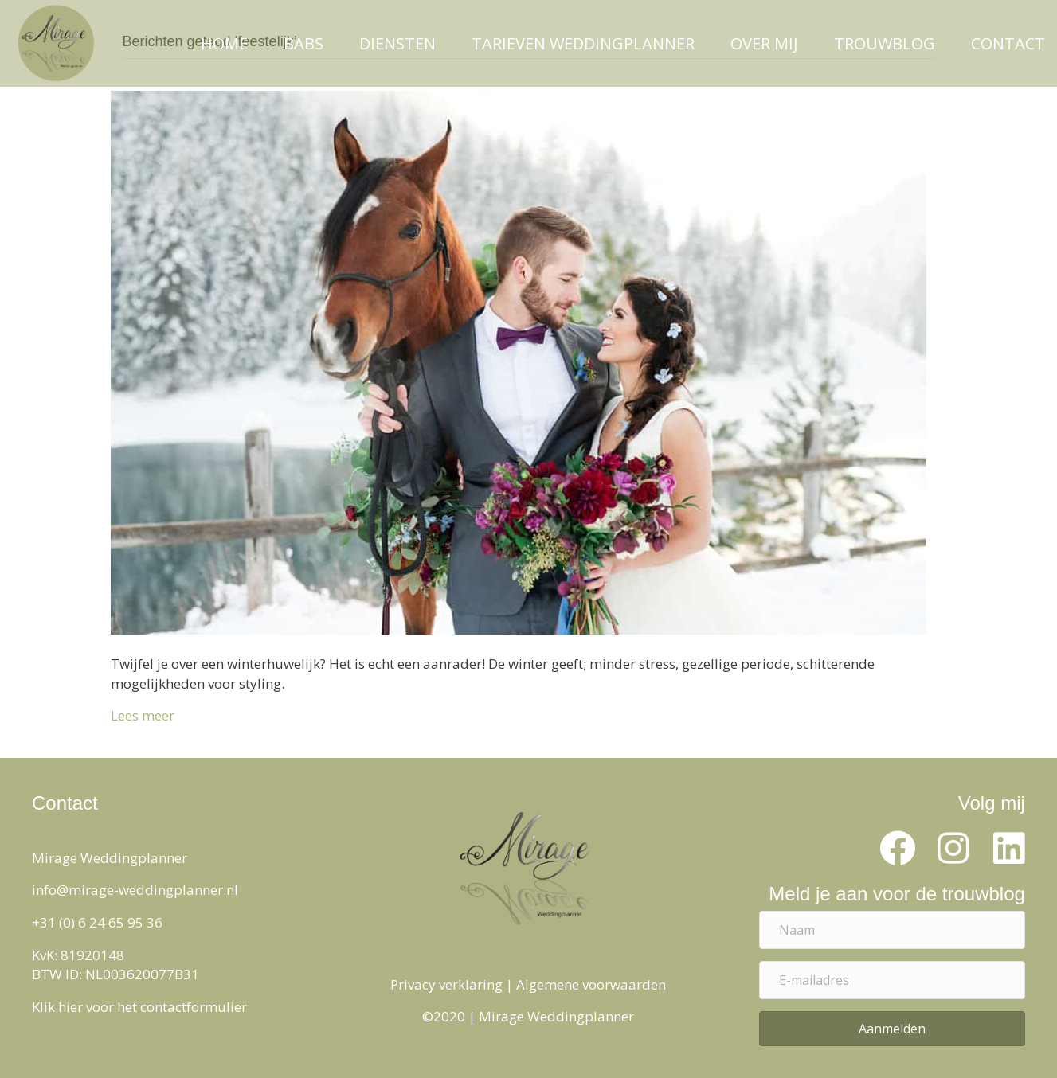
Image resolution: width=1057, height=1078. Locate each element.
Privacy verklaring (446, 984)
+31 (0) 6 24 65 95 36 (97, 922)
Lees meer (142, 715)
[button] (898, 849)
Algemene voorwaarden (591, 984)
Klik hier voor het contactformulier (139, 1007)
